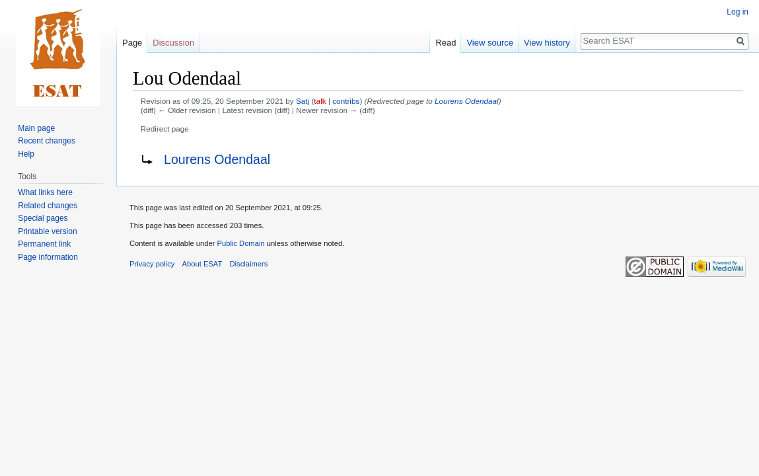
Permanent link (44, 244)
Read (445, 43)
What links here (45, 192)
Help (26, 154)
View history (547, 43)
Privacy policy (151, 264)
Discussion (173, 43)
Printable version (47, 231)
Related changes (47, 205)
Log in (737, 12)
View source (489, 43)
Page (132, 43)
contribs (345, 101)
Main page (36, 128)
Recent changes (46, 140)
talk (320, 101)
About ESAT (202, 264)
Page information (48, 257)
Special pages (42, 218)
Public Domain (240, 243)
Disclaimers (249, 264)
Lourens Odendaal (467, 101)
